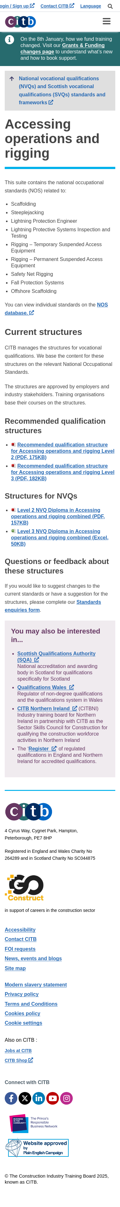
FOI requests (20, 949)
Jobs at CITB (18, 1050)
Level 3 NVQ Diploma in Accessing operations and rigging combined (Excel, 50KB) (59, 538)
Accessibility (20, 929)
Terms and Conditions (31, 1004)
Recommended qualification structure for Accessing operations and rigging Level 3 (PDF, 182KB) (62, 472)
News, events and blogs (33, 958)
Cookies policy (22, 1013)
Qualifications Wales (45, 687)
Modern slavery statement (36, 984)
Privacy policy (22, 994)
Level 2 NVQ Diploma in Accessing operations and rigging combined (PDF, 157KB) (58, 516)
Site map (15, 968)
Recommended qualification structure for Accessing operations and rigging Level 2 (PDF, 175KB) (62, 451)
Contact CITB (58, 6)
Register (42, 748)
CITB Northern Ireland (47, 708)
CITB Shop (19, 1060)
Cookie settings (23, 1023)
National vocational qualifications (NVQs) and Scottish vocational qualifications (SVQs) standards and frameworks (67, 91)
